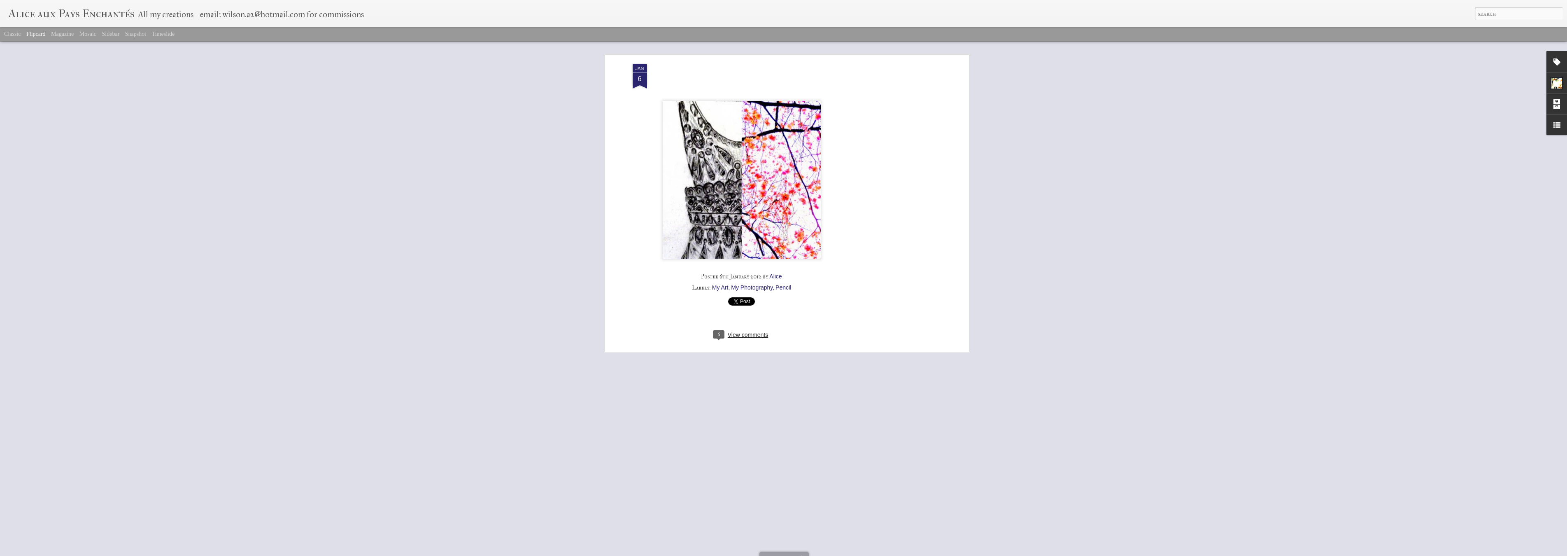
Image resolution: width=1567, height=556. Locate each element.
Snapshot (135, 34)
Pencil (783, 279)
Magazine (62, 34)
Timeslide (163, 34)
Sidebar (111, 34)
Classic (12, 34)
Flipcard (36, 34)
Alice (775, 268)
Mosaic (87, 34)
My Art (720, 279)
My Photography (752, 279)
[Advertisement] (896, 186)
